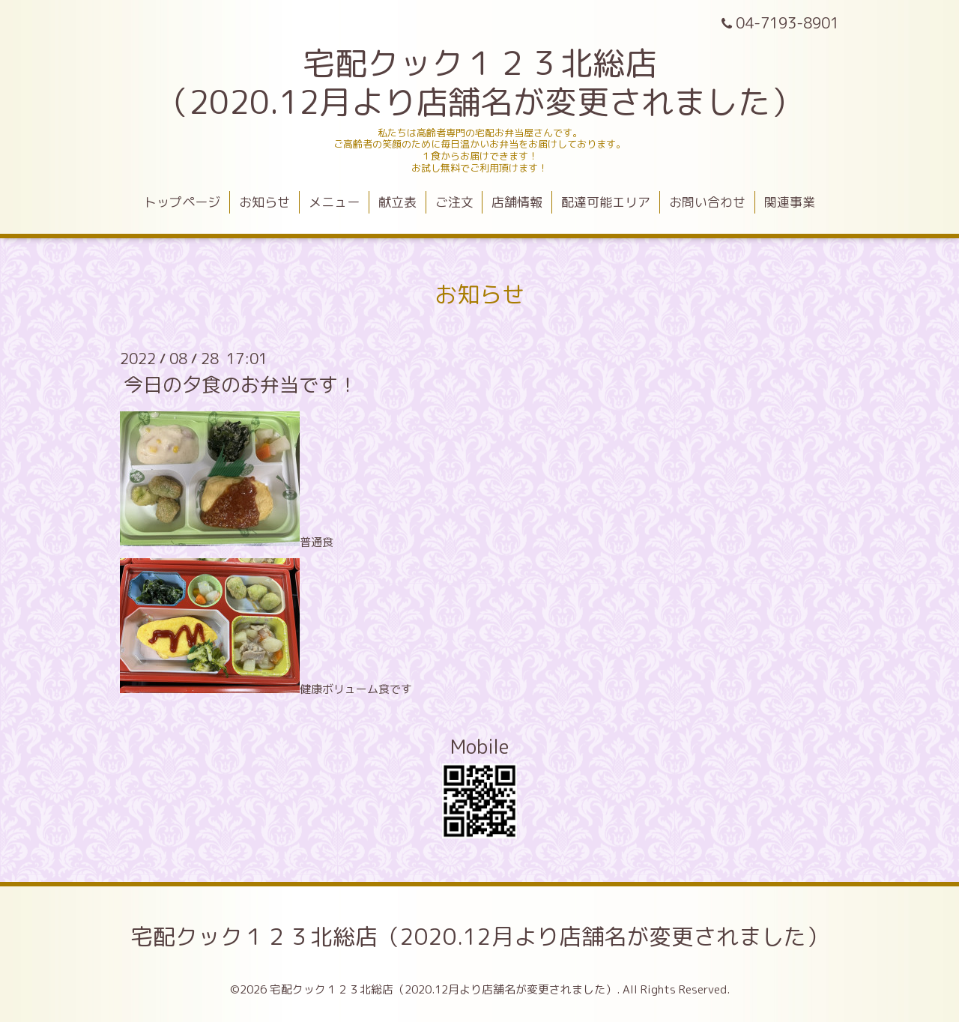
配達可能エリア (605, 202)
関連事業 (789, 202)
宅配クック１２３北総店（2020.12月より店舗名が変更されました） (479, 936)
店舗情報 (516, 202)
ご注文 (454, 202)
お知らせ (264, 202)
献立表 (397, 202)
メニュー (334, 202)
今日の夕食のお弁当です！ (240, 384)
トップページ (182, 202)
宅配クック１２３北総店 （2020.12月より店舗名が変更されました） (479, 82)
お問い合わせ (707, 202)
